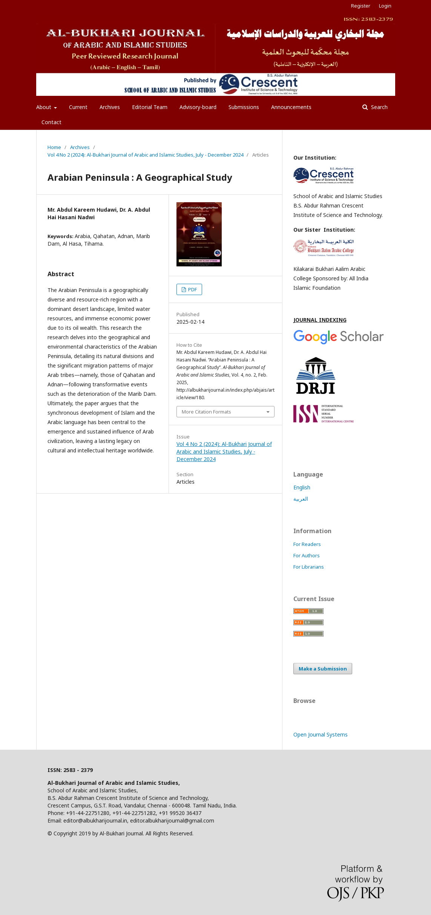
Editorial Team (149, 107)
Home (54, 147)
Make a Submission (323, 668)
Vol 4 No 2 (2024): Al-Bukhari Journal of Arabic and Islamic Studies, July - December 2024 (145, 154)
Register (360, 5)
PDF (192, 289)
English (301, 487)
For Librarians (308, 566)
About (44, 107)
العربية (300, 498)
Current (78, 107)
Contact (51, 122)
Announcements (291, 107)
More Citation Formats (206, 411)
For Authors (306, 555)
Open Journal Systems (320, 734)
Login (385, 5)
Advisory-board (197, 107)
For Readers (307, 544)
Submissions (244, 107)
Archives (110, 107)
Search (379, 107)
